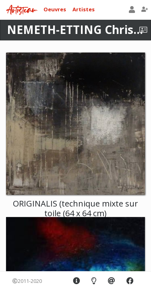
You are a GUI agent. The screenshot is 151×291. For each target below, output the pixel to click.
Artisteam (21, 10)
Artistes (83, 9)
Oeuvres (54, 9)
